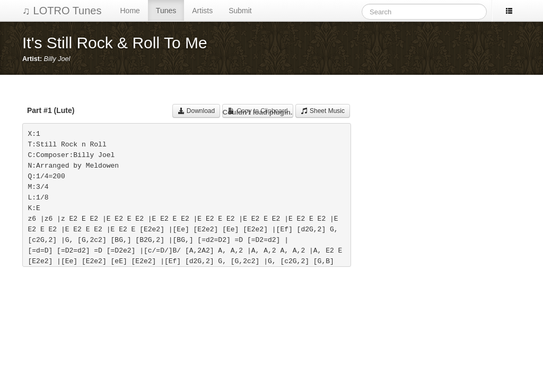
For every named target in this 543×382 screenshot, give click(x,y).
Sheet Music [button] (323, 111)
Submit (240, 10)
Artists (202, 10)
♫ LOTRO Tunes (62, 10)
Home (130, 10)
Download (196, 111)
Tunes (166, 10)
